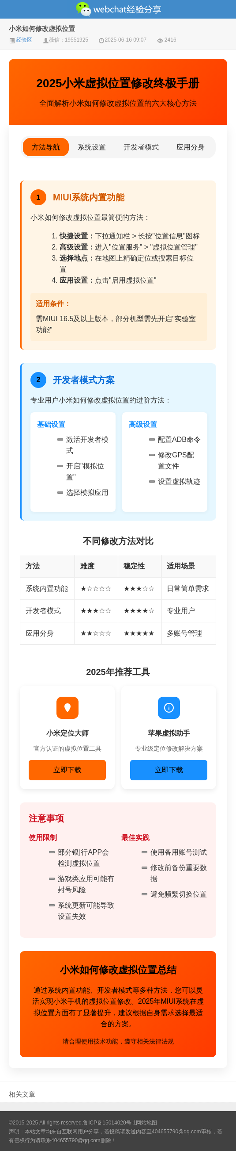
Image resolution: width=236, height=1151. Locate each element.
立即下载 (67, 770)
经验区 (20, 40)
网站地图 (146, 1123)
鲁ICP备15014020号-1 (109, 1123)
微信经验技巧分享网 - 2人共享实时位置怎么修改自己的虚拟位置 (118, 9)
